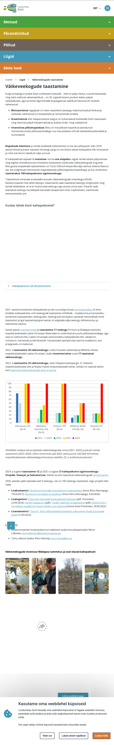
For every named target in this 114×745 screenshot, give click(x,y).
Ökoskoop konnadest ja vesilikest (43, 494)
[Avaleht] (15, 8)
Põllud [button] (57, 45)
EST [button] (97, 8)
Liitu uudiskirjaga (73, 696)
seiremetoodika (83, 309)
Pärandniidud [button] (57, 33)
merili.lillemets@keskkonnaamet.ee (41, 533)
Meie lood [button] (57, 68)
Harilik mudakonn (35, 502)
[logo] (15, 628)
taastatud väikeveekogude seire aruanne (33, 370)
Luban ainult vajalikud (74, 735)
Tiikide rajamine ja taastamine (68, 502)
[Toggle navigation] (107, 8)
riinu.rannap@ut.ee (61, 538)
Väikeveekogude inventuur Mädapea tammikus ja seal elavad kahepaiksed (50, 551)
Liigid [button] (57, 56)
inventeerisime (28, 329)
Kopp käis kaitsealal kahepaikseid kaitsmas (52, 499)
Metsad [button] (57, 22)
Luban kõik (101, 735)
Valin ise (47, 735)
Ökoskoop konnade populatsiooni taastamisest (55, 490)
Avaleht (8, 79)
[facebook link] (59, 683)
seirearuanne (100, 475)
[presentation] (12, 576)
